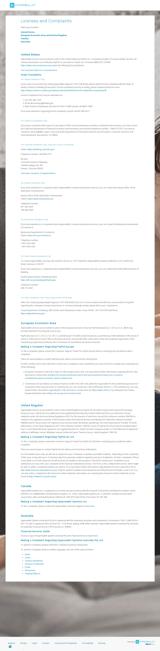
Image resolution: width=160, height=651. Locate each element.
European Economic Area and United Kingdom (44, 35)
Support (11, 643)
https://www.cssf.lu (100, 390)
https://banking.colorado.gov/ (41, 149)
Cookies (45, 643)
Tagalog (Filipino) (32, 573)
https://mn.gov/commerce (39, 235)
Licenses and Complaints (65, 643)
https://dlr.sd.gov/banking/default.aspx (38, 280)
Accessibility (87, 643)
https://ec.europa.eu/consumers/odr (64, 393)
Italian (27, 554)
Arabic (28, 557)
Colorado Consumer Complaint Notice (38, 173)
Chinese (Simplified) (33, 560)
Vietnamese (30, 570)
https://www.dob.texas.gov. (33, 313)
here (95, 359)
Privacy (23, 643)
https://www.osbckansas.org (40, 198)
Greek (27, 567)
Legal (34, 643)
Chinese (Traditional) (34, 564)
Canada (24, 38)
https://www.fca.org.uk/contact (42, 476)
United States (28, 32)
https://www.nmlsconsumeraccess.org (38, 65)
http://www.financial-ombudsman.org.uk (39, 470)
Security (101, 643)
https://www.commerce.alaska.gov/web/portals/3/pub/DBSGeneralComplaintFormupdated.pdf (63, 90)
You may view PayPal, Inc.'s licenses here (39, 70)
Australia (25, 41)
